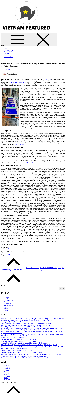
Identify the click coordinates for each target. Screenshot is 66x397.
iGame (6, 58)
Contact (6, 60)
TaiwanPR (7, 379)
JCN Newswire (8, 51)
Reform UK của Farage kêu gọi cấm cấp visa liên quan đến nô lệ (19, 341)
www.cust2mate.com (28, 162)
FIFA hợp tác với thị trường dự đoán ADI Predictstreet (16, 322)
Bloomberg (7, 368)
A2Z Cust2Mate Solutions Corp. (17, 82)
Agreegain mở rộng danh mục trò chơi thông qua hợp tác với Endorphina (21, 352)
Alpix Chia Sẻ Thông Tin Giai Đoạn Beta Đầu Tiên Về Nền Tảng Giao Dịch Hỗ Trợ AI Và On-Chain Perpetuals (32, 318)
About (6, 308)
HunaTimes (7, 376)
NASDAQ (7, 367)
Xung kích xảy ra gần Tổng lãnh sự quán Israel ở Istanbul (17, 350)
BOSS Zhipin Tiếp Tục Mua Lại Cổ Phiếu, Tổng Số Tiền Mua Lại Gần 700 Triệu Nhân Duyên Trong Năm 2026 (32, 354)
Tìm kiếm (4, 286)
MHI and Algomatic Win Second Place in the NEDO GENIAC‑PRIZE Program (23, 326)
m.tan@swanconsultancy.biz (12, 249)
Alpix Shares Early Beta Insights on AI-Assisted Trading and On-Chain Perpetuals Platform (26, 323)
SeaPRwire (7, 53)
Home (5, 48)
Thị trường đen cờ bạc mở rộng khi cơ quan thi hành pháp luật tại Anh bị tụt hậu (23, 356)
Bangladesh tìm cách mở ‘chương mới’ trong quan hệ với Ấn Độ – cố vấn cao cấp (24, 343)
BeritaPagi (7, 373)
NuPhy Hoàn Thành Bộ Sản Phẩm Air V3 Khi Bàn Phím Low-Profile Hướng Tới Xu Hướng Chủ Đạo (29, 345)
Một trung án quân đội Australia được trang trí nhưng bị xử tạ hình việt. (21, 339)
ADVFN (6, 365)
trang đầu (6, 297)
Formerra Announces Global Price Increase (12, 337)
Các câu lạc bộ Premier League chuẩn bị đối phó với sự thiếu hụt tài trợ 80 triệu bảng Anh (26, 320)
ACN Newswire (8, 50)
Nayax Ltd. (48, 79)
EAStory (6, 378)
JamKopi (6, 375)
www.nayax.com (19, 144)
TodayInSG (7, 371)
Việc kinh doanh (8, 57)
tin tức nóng (7, 55)
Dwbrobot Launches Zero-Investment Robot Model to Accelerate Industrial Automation (25, 358)
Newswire (7, 370)
